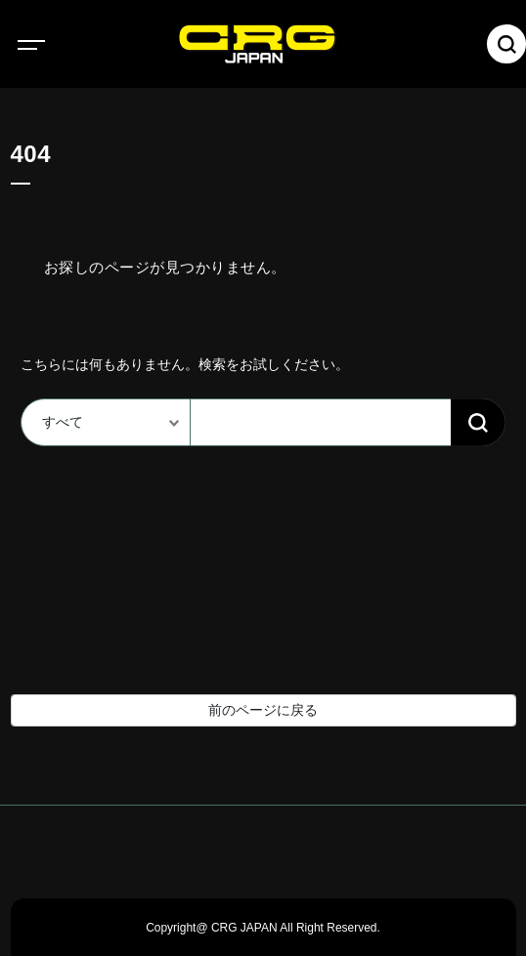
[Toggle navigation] (49, 44)
